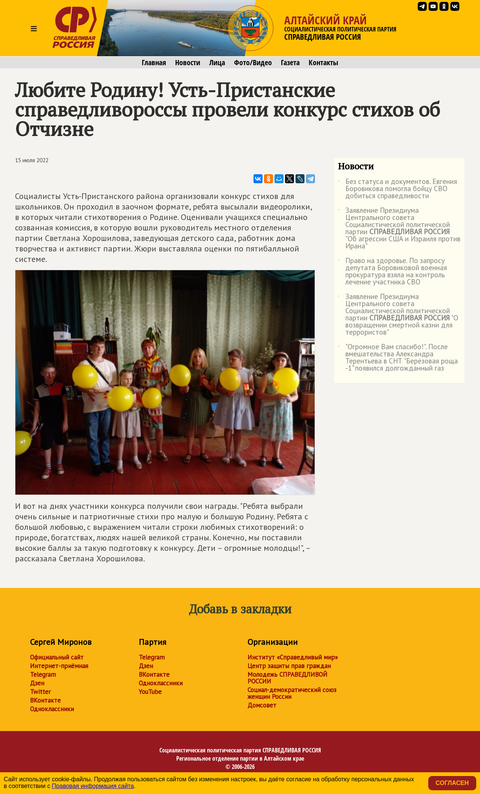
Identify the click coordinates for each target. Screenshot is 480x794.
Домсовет (262, 705)
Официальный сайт (57, 657)
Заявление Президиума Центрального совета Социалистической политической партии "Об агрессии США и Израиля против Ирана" (399, 228)
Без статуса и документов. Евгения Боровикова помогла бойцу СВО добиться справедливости (397, 189)
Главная (154, 62)
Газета (290, 62)
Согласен (452, 783)
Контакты (323, 62)
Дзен (37, 683)
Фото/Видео (253, 62)
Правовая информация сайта (93, 786)
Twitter (40, 691)
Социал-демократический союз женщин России (292, 693)
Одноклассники (52, 709)
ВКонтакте (45, 700)
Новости (187, 62)
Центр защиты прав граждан (289, 665)
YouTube (150, 691)
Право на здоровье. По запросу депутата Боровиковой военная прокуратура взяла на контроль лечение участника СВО (392, 271)
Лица (217, 62)
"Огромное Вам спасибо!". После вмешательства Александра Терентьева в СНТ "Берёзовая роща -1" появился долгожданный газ (398, 357)
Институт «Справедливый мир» (293, 657)
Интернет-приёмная (59, 665)
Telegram (43, 674)
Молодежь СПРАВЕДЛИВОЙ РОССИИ (287, 678)
